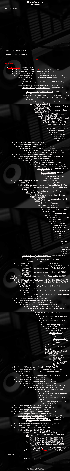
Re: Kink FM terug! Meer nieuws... (23, 367)
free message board (39, 469)
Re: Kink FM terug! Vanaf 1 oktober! (24, 74)
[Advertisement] (18, 29)
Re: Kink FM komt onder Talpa (22, 72)
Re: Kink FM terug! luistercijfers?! (23, 412)
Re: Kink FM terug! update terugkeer (24, 181)
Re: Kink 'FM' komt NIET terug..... (23, 69)
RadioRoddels (35, 4)
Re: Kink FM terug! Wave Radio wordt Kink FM (28, 276)
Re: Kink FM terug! (17, 142)
